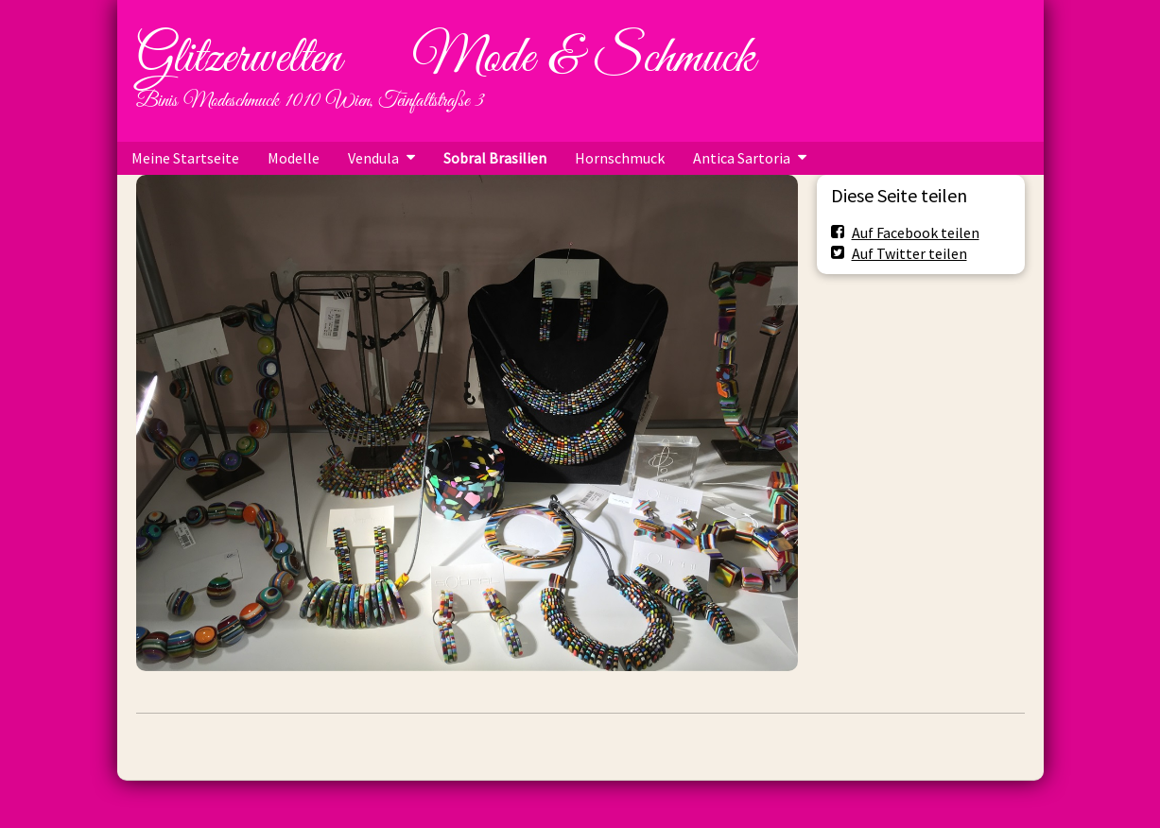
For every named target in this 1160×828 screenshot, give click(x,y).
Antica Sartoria (741, 157)
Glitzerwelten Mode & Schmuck (445, 59)
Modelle (294, 157)
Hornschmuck (620, 157)
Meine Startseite (185, 157)
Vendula (373, 157)
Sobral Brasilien (494, 157)
